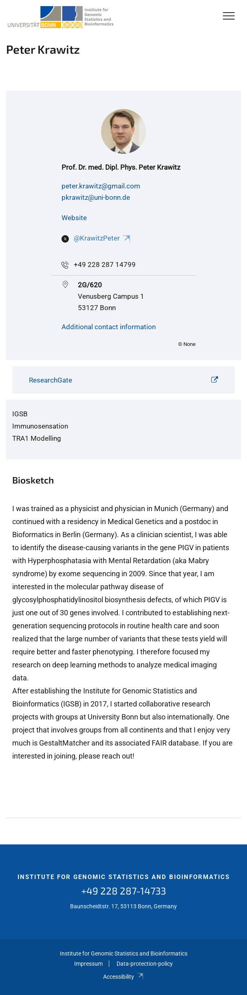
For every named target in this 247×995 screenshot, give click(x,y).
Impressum (88, 963)
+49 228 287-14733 (123, 891)
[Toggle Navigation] (229, 16)
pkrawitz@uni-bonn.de (96, 197)
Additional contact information (109, 327)
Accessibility (123, 976)
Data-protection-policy (145, 963)
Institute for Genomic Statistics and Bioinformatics (124, 877)
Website (74, 218)
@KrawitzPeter (102, 238)
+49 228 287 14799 (105, 264)
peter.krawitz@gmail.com (101, 186)
